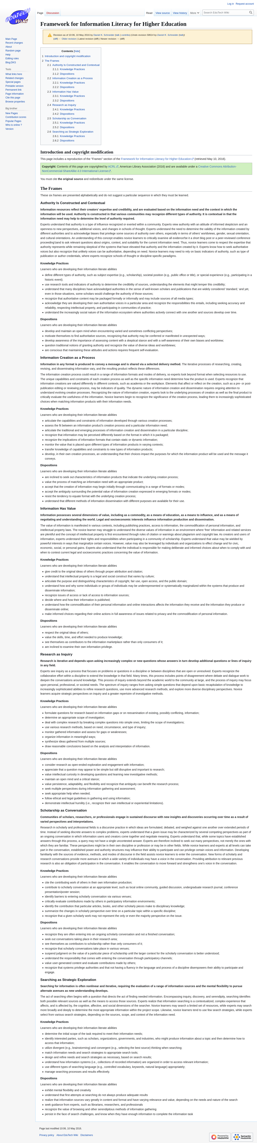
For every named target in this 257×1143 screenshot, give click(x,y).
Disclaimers (87, 1135)
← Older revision (67, 38)
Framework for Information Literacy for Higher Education (156, 159)
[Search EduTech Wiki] (228, 12)
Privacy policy (46, 1135)
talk (117, 35)
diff (55, 38)
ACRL (111, 166)
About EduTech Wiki (67, 1135)
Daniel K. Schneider (167, 35)
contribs (125, 35)
